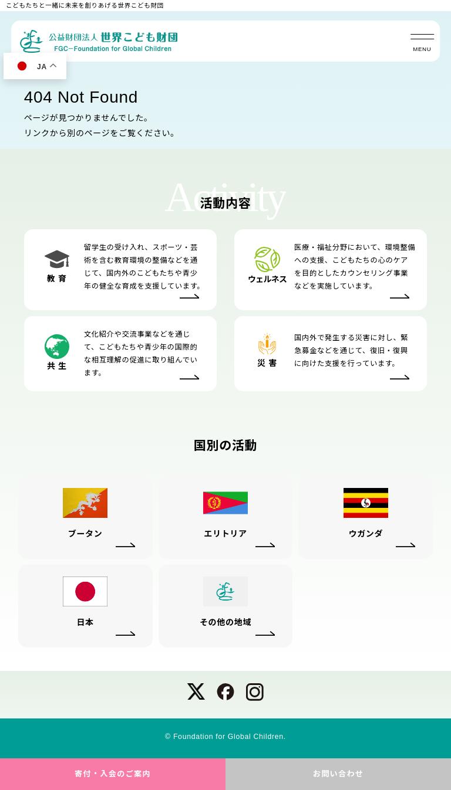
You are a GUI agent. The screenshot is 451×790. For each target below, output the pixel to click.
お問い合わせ (338, 773)
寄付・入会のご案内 (113, 773)
